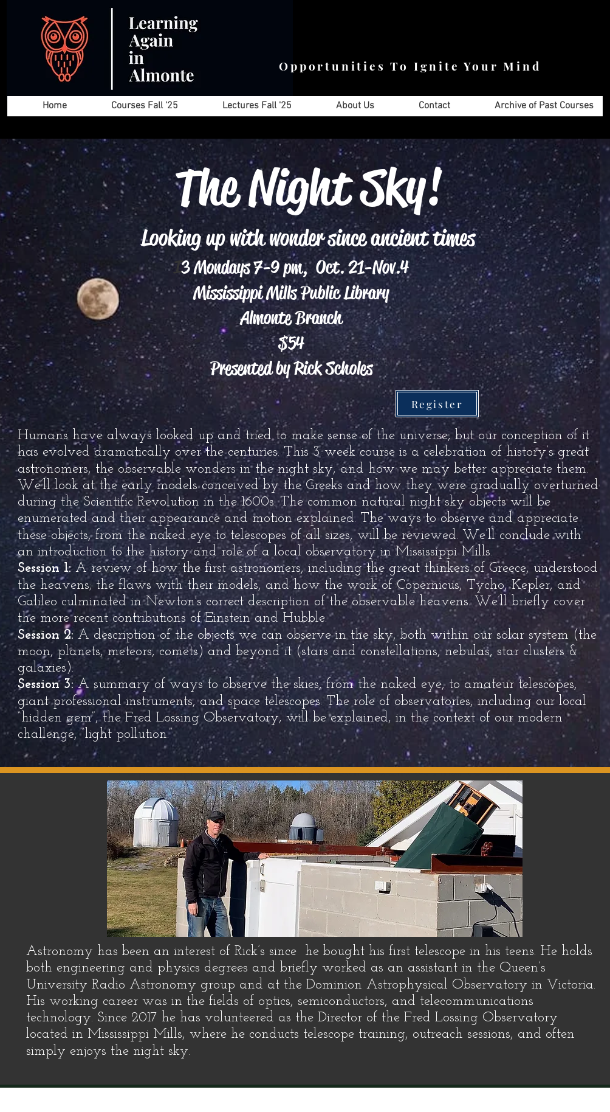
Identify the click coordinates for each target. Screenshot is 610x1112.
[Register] (437, 403)
